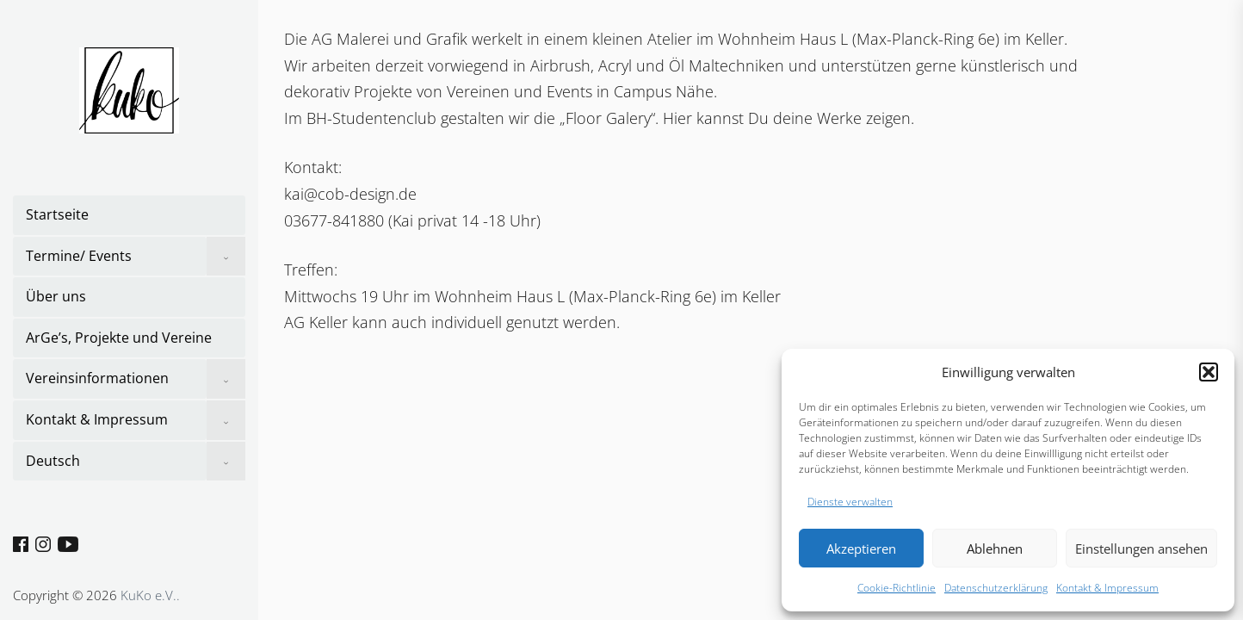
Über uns (56, 296)
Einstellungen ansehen (1141, 548)
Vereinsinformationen (97, 378)
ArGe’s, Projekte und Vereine (119, 337)
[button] (1208, 372)
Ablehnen (995, 548)
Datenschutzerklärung (996, 587)
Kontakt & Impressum (1107, 587)
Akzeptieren (861, 548)
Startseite (57, 214)
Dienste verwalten (850, 501)
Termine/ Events (79, 255)
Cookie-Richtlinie (896, 587)
